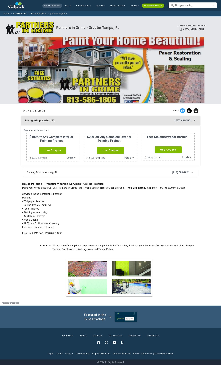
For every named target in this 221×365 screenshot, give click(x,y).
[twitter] (189, 110)
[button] (117, 6)
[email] (196, 110)
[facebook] (182, 110)
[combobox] (193, 5)
